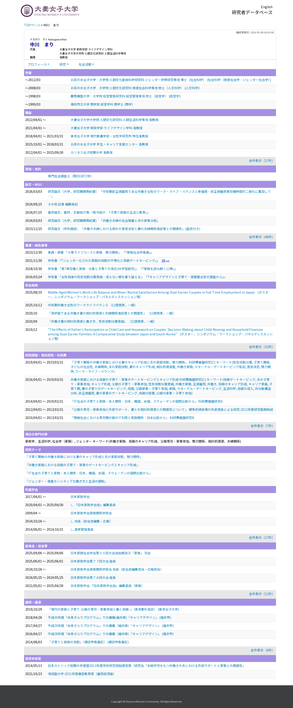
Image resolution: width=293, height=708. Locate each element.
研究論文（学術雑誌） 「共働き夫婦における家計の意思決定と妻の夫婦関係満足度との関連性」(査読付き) (124, 228)
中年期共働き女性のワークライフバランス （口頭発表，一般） (93, 305)
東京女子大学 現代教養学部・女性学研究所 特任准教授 (109, 136)
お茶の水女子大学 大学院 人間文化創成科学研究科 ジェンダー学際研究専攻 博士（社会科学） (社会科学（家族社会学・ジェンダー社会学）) (171, 79)
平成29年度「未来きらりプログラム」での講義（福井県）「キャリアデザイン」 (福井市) (111, 625)
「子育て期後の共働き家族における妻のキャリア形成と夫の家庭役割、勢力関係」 (84, 456)
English (267, 7)
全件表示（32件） (262, 346)
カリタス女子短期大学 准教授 (92, 152)
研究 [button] (62, 64)
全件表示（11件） (262, 594)
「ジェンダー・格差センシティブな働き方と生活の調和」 (66, 481)
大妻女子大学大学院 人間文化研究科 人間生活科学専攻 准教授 (114, 119)
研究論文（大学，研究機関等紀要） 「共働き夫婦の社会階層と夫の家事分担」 (104, 220)
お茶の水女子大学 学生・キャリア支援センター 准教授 (109, 144)
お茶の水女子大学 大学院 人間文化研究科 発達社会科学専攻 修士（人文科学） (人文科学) (135, 88)
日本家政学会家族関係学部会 (91, 513)
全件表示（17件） (262, 160)
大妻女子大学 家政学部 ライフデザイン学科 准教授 (107, 128)
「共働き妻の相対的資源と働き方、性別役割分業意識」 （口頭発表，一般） (102, 321)
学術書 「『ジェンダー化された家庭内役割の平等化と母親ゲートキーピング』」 (104, 260)
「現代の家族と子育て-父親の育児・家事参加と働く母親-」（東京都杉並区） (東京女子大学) (113, 609)
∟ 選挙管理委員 (82, 529)
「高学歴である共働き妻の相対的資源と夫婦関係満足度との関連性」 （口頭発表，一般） (112, 313)
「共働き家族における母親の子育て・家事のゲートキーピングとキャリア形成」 (82, 465)
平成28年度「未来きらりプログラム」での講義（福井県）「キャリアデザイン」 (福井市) (111, 633)
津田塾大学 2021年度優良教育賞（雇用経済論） (82, 673)
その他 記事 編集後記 (63, 204)
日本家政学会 (80, 496)
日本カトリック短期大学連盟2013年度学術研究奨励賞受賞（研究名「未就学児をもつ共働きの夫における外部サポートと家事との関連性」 (147, 665)
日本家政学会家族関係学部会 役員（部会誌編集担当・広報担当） (117, 569)
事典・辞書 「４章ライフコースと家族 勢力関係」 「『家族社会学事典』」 (101, 252)
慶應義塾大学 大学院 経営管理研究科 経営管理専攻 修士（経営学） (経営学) (125, 96)
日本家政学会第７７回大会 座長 (93, 561)
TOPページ (32, 25)
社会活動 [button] (85, 64)
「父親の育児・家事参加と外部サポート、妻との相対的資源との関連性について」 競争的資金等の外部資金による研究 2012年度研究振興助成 (172, 409)
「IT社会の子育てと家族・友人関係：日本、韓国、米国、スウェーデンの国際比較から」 (88, 473)
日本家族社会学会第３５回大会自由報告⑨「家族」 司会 (111, 553)
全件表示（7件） (263, 425)
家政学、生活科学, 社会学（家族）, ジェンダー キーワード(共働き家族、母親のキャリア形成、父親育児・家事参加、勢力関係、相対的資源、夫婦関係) (133, 441)
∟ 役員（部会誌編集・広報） (92, 521)
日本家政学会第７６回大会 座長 (93, 577)
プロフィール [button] (37, 64)
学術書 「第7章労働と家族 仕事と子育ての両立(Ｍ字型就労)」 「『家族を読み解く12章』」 (113, 268)
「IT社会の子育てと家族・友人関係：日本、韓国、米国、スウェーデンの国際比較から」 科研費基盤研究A (147, 401)
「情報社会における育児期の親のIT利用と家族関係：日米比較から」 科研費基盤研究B (132, 417)
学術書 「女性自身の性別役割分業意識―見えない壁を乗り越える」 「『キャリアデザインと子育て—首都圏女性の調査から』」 (137, 277)
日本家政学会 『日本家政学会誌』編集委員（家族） (107, 585)
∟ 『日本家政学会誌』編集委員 (93, 505)
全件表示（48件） (262, 237)
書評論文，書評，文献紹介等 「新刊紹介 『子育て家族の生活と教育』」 (99, 212)
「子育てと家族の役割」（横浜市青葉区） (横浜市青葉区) (88, 642)
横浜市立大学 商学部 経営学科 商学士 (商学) (102, 104)
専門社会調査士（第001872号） (71, 176)
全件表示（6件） (263, 650)
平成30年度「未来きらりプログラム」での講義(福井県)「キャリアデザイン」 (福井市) (109, 617)
